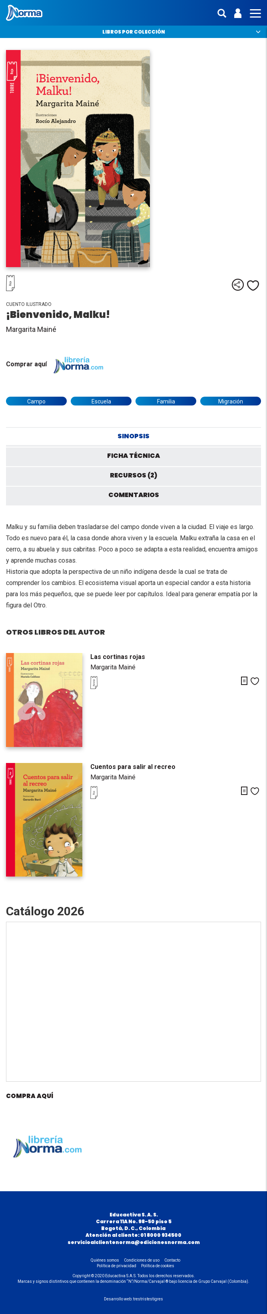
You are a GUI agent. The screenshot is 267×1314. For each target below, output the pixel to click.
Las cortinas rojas (117, 657)
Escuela (101, 401)
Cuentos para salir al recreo (132, 767)
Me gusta (253, 285)
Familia (166, 401)
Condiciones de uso (141, 1260)
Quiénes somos (105, 1260)
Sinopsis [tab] (133, 436)
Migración (230, 401)
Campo (36, 401)
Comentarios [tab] (133, 494)
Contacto (172, 1260)
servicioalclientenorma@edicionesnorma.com (134, 1242)
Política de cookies (157, 1266)
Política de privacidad (116, 1266)
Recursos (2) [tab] (133, 475)
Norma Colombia (24, 13)
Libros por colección (133, 31)
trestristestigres (148, 1299)
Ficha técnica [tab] (133, 455)
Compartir (238, 285)
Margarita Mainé (31, 329)
